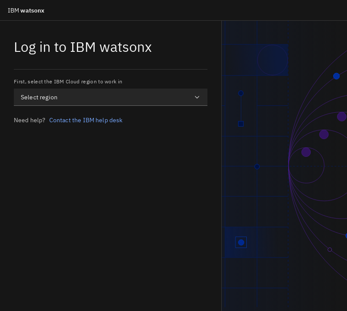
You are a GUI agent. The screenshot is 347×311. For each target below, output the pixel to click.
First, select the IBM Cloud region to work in (68, 81)
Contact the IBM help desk (86, 120)
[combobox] (110, 97)
